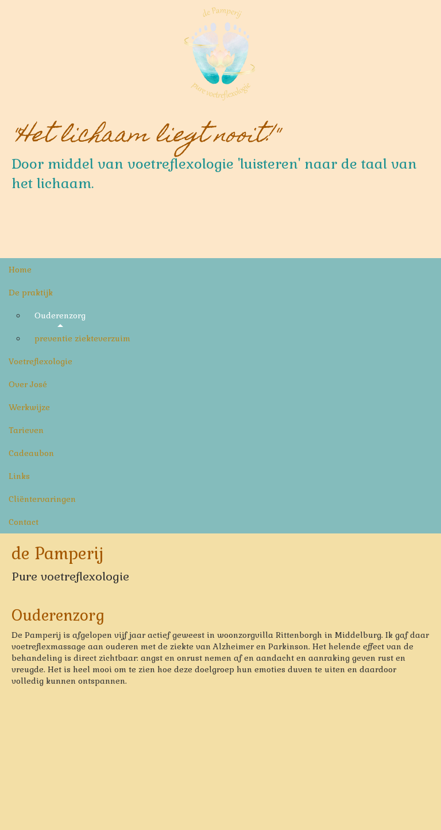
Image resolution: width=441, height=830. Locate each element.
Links (19, 476)
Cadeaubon (31, 453)
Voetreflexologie (40, 361)
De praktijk (31, 292)
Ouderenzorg (60, 315)
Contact (23, 522)
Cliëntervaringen (42, 499)
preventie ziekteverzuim (82, 338)
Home (20, 269)
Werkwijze (29, 407)
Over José (28, 384)
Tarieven (26, 430)
